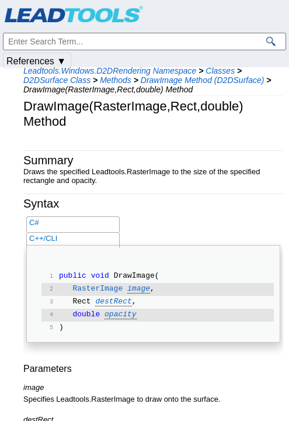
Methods (115, 80)
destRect (113, 302)
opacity (121, 315)
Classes (220, 70)
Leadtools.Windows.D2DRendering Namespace (109, 70)
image (138, 289)
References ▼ (36, 61)
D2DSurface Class (56, 80)
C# (34, 222)
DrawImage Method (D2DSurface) (202, 80)
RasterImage (97, 289)
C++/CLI (43, 238)
